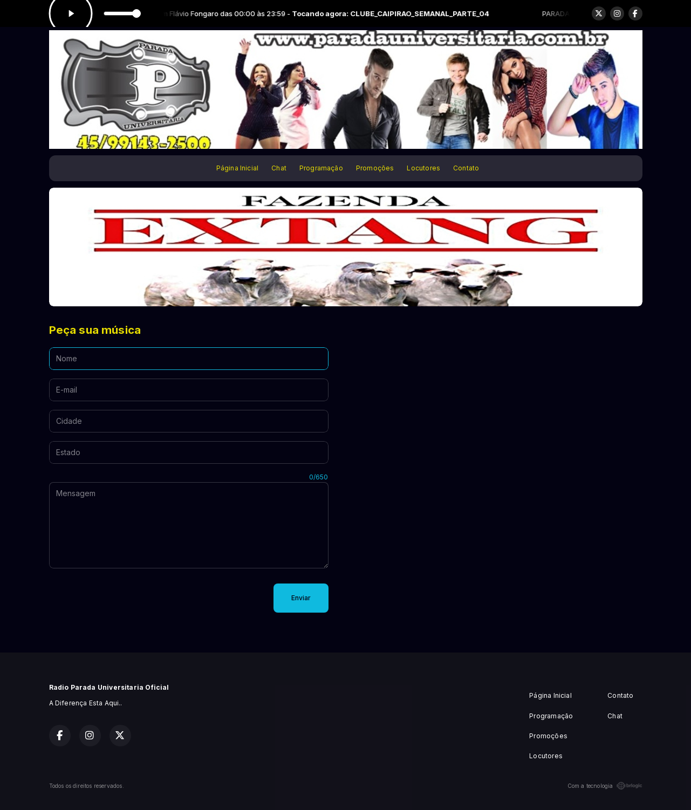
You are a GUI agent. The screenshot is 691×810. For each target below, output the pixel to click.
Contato (466, 168)
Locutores (423, 168)
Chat (278, 168)
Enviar (301, 598)
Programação (321, 168)
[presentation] (131, 598)
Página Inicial (237, 168)
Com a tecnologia (604, 786)
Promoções (375, 168)
